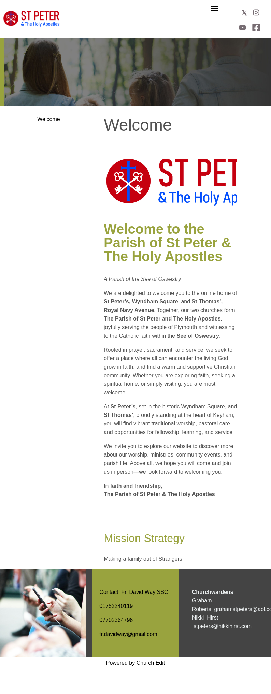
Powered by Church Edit (135, 663)
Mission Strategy (144, 538)
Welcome (48, 119)
